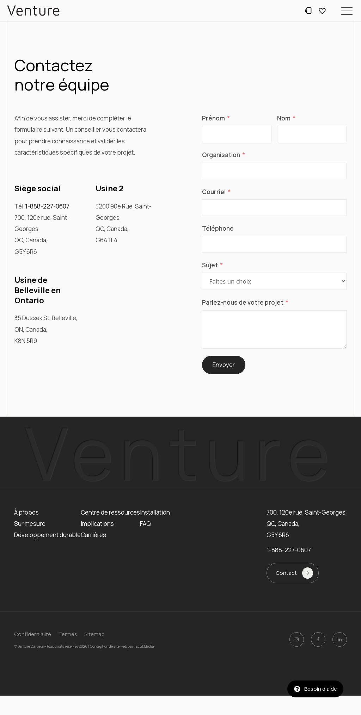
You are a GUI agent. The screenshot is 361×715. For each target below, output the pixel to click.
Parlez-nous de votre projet (242, 302)
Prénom (213, 118)
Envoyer (224, 365)
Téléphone (218, 228)
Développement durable (47, 535)
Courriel (214, 192)
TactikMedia (144, 646)
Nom (283, 118)
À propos (26, 512)
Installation (155, 512)
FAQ (145, 524)
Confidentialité (32, 634)
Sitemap (94, 634)
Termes (67, 634)
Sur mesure (29, 524)
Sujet (210, 265)
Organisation (221, 155)
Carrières (93, 535)
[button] (347, 11)
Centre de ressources (110, 512)
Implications (97, 524)
